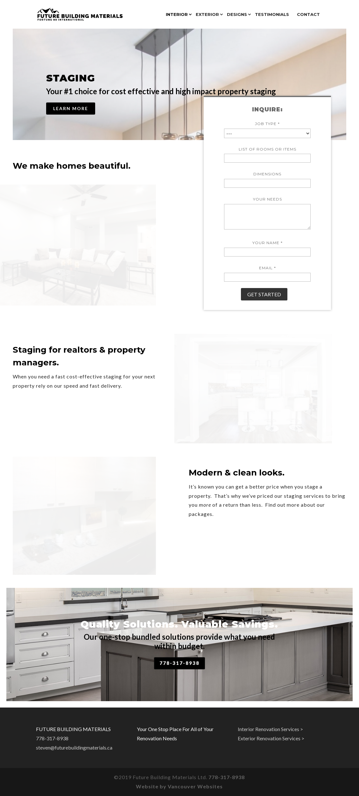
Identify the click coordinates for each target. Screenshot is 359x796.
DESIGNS (237, 14)
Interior (177, 14)
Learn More (70, 108)
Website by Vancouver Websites (179, 786)
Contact (308, 14)
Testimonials (272, 14)
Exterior (207, 14)
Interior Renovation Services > (270, 729)
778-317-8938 (179, 663)
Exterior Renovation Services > (271, 738)
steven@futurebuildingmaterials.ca (74, 747)
